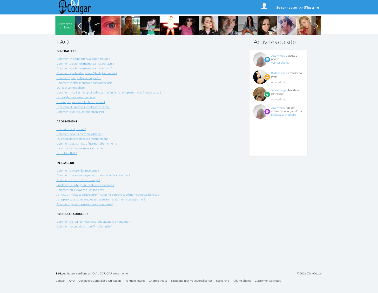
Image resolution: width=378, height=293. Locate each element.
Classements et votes (268, 280)
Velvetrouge (278, 90)
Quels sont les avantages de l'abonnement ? (82, 138)
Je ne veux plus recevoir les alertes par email (83, 107)
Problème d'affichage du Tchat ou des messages (85, 185)
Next (316, 25)
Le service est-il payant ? (71, 129)
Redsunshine (279, 73)
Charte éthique (158, 280)
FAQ (72, 280)
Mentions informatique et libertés (191, 280)
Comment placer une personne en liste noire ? (84, 204)
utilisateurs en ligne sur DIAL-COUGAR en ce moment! (93, 273)
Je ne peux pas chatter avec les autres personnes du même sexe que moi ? (100, 199)
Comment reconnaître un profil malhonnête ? (84, 226)
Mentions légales (134, 280)
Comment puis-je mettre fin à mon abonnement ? (86, 143)
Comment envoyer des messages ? (77, 170)
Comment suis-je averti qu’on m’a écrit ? (80, 190)
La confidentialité (66, 153)
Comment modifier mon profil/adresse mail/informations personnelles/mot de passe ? (108, 92)
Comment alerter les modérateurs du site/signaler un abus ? (93, 221)
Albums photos (242, 280)
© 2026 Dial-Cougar (310, 273)
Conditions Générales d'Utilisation (99, 280)
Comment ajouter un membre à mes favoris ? (84, 68)
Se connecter (286, 7)
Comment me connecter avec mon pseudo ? (83, 58)
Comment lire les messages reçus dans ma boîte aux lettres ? (93, 175)
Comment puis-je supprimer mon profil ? (81, 111)
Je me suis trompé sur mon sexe (75, 97)
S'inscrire (311, 7)
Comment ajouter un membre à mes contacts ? (85, 63)
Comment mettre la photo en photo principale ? (85, 83)
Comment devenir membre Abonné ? (79, 134)
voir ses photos (280, 62)
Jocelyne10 (278, 55)
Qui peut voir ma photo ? (71, 87)
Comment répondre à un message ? (78, 180)
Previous (79, 25)
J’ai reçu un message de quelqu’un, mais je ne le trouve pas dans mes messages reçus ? (108, 194)
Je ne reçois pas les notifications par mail (80, 102)
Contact (60, 280)
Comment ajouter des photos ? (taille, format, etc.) (86, 73)
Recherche (222, 280)
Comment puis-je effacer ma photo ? (78, 78)
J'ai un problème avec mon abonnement (80, 148)
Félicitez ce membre (283, 114)
